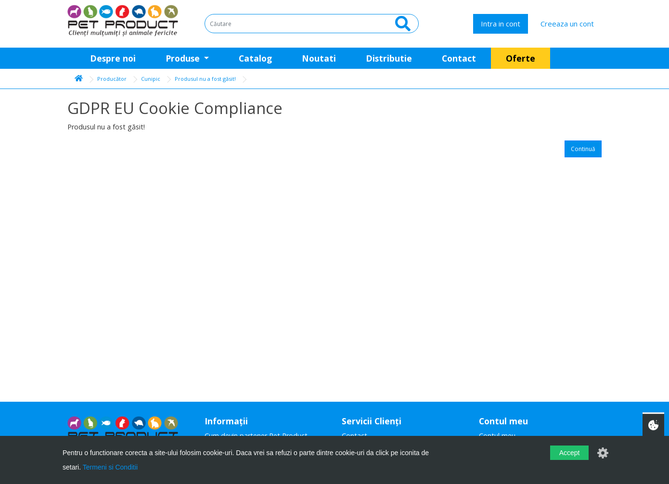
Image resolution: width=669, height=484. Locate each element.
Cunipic (150, 78)
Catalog (255, 58)
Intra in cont (500, 23)
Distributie (389, 58)
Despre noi (113, 58)
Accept (569, 453)
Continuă (583, 149)
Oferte (520, 58)
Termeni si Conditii (110, 467)
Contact (459, 58)
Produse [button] (184, 58)
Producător (112, 78)
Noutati (319, 58)
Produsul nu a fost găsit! (205, 78)
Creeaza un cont (567, 23)
